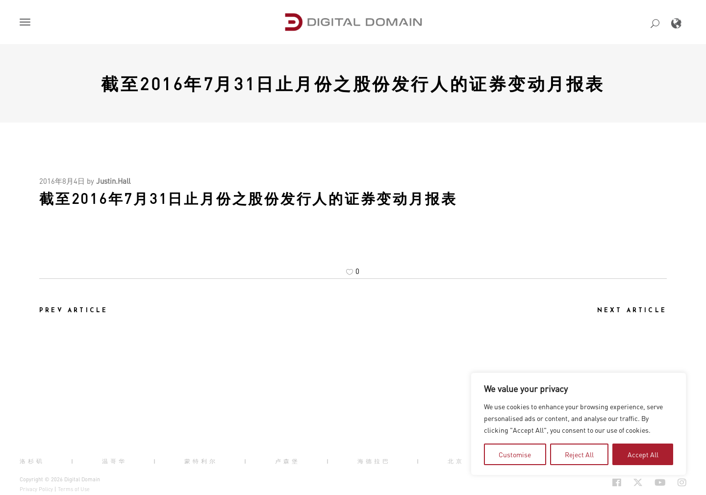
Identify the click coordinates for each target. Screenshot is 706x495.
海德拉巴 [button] (374, 461)
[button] (27, 23)
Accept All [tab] (643, 454)
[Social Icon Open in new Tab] (616, 482)
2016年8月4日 (62, 181)
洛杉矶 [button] (32, 461)
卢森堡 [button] (287, 461)
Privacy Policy (36, 489)
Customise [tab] (515, 454)
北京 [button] (456, 461)
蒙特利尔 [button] (201, 461)
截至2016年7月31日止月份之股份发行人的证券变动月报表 (353, 83)
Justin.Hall (113, 181)
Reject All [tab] (579, 454)
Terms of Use (74, 489)
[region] (578, 423)
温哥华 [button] (114, 461)
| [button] (73, 461)
